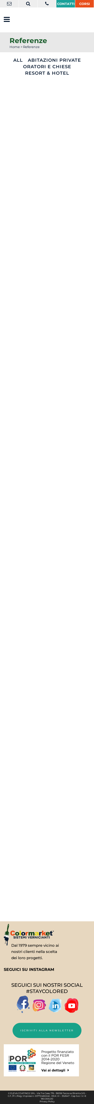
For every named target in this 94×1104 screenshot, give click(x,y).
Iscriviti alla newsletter (47, 1030)
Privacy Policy (47, 1101)
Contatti (65, 4)
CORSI (84, 4)
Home (15, 47)
